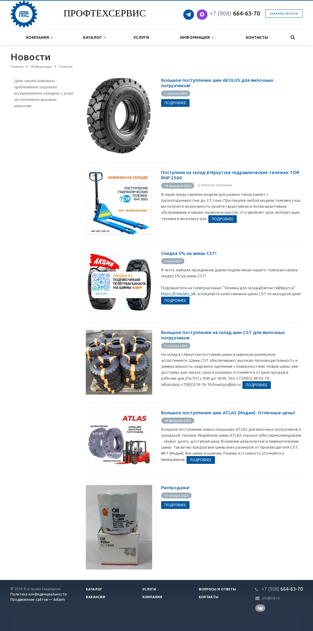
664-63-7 (233, 13)
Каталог (94, 37)
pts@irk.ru (271, 598)
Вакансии (95, 597)
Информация (196, 37)
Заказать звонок (284, 13)
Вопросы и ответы (217, 589)
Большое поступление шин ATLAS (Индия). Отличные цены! (228, 412)
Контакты (257, 37)
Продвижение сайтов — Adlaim (37, 599)
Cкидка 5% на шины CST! (188, 253)
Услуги (141, 37)
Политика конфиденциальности (38, 594)
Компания (39, 37)
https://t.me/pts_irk (178, 294)
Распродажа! (175, 487)
